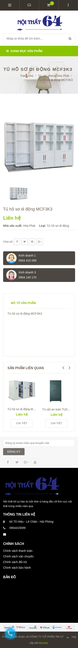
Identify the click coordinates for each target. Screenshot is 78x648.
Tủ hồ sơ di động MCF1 (22, 409)
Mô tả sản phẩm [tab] (23, 303)
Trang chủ (26, 75)
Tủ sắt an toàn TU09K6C (58, 409)
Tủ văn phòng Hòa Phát (53, 75)
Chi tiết (21, 423)
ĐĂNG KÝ (13, 451)
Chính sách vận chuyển (18, 556)
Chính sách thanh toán (17, 550)
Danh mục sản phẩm (24, 51)
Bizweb (43, 642)
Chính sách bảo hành (17, 567)
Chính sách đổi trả (15, 562)
